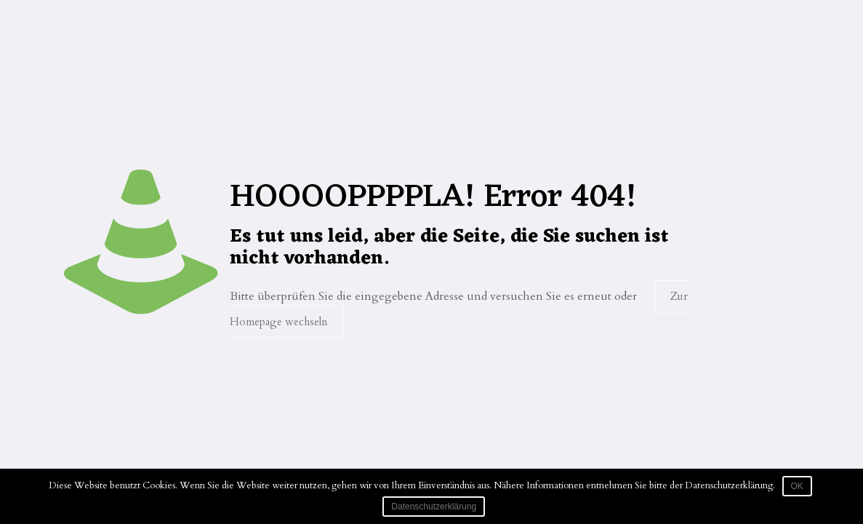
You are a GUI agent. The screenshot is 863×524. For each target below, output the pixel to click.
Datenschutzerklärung (433, 506)
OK (797, 486)
